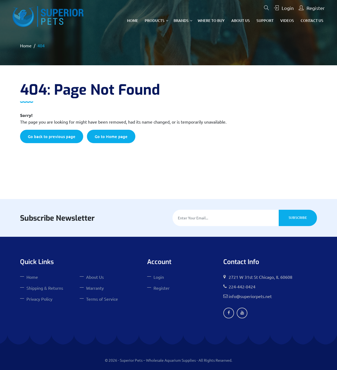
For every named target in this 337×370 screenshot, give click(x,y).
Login (284, 8)
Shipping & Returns (44, 288)
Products (154, 20)
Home (132, 20)
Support (265, 20)
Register (312, 8)
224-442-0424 (242, 286)
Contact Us (312, 20)
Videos (287, 20)
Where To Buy (211, 20)
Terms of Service (102, 299)
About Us (240, 20)
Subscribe (298, 217)
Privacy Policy (39, 299)
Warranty (95, 288)
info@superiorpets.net (250, 296)
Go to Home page (111, 136)
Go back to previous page (51, 136)
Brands (181, 20)
